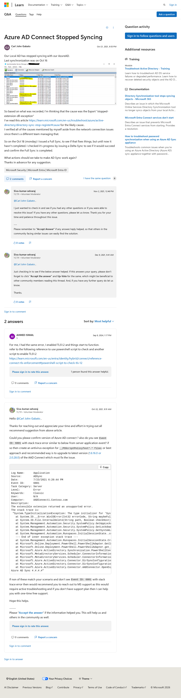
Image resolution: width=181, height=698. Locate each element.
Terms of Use (95, 687)
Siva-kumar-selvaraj (25, 191)
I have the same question (97, 178)
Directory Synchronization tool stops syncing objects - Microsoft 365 (150, 97)
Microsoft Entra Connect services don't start (149, 117)
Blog (48, 687)
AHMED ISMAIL (25, 335)
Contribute (63, 687)
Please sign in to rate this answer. (30, 371)
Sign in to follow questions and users (150, 36)
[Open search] (164, 5)
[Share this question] (113, 27)
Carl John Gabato (20, 46)
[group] (60, 522)
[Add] (107, 27)
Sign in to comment (15, 311)
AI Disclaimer (11, 687)
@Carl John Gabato (25, 200)
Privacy (77, 687)
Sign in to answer (13, 659)
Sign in (173, 4)
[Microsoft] (6, 4)
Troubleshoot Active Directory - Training (147, 68)
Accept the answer (31, 612)
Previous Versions (32, 687)
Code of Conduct (115, 687)
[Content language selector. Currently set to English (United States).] (20, 679)
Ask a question (167, 14)
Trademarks (138, 687)
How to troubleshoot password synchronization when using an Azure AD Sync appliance (150, 139)
